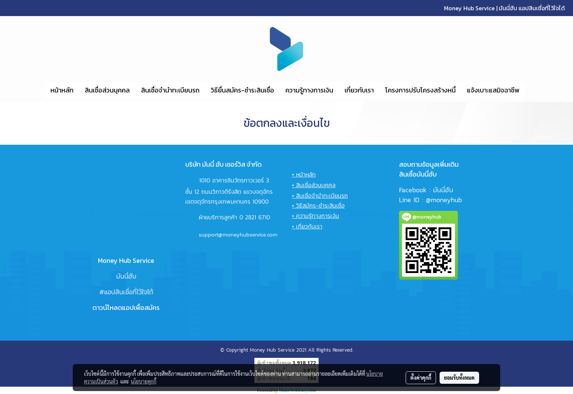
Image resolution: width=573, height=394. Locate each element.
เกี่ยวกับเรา (359, 90)
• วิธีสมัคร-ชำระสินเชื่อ (318, 205)
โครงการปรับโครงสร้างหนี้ (420, 90)
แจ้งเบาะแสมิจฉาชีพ (493, 90)
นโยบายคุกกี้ (143, 381)
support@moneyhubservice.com (238, 234)
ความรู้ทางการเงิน (309, 90)
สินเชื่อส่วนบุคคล (107, 90)
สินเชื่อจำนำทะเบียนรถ (170, 90)
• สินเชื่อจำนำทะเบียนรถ (320, 195)
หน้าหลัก (61, 90)
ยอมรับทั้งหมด (459, 377)
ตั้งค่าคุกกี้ (420, 377)
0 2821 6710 (254, 217)
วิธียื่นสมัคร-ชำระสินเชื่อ (242, 90)
